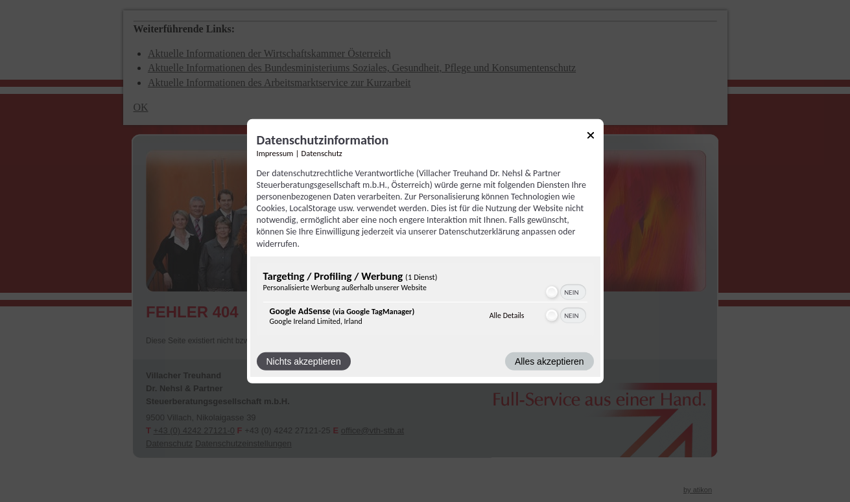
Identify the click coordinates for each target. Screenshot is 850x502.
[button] (552, 292)
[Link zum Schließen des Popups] (590, 137)
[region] (425, 301)
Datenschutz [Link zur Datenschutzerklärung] (321, 152)
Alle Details (507, 315)
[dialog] (425, 251)
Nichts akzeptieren (303, 361)
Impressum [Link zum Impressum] (275, 152)
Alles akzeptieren (549, 361)
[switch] (565, 292)
